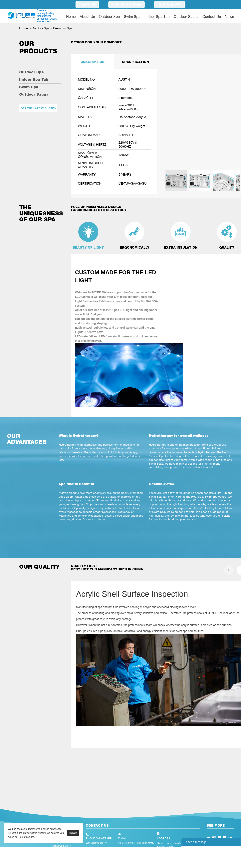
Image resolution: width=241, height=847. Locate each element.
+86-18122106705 (97, 843)
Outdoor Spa (109, 16)
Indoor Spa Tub (157, 16)
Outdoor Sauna (186, 16)
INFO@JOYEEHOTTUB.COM (136, 843)
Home (71, 16)
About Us (87, 16)
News (229, 16)
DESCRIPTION (93, 62)
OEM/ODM (87, 4)
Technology (169, 4)
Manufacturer (126, 4)
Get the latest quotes (38, 108)
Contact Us (211, 16)
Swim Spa (132, 16)
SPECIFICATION (135, 62)
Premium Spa (63, 28)
